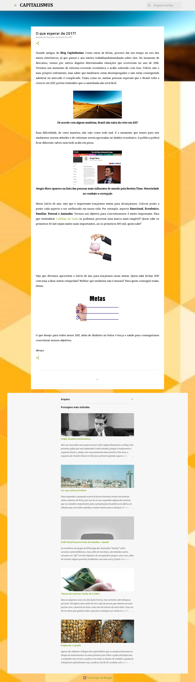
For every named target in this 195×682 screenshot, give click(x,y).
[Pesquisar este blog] (165, 5)
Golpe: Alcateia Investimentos (76, 439)
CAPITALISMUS (36, 5)
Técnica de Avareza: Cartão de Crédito (80, 594)
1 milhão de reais (67, 218)
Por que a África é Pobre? (73, 490)
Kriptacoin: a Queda (71, 645)
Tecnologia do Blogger (97, 677)
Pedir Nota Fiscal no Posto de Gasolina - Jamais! (85, 542)
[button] (37, 43)
